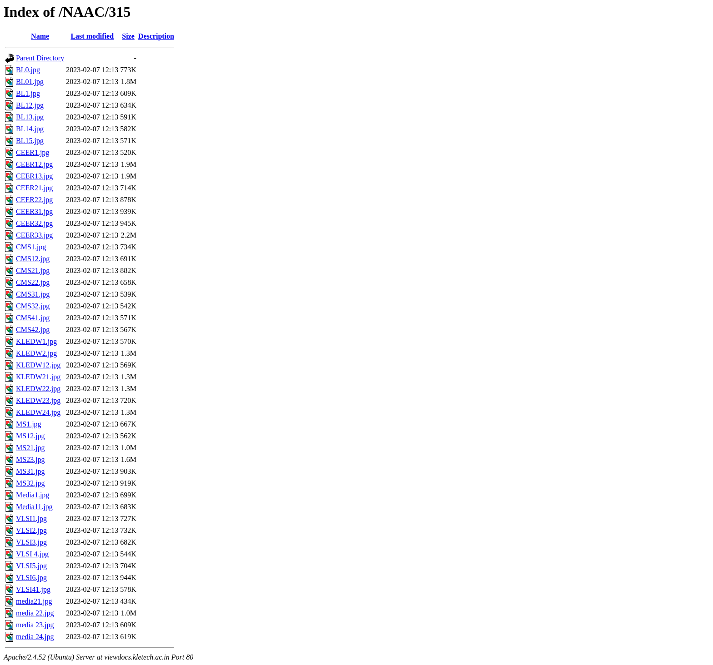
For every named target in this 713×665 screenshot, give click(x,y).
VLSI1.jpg (31, 518)
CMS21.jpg (33, 270)
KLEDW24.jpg (38, 412)
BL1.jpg (28, 93)
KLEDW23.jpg (38, 400)
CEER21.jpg (34, 188)
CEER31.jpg (34, 211)
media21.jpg (34, 601)
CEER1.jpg (32, 152)
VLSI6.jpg (31, 577)
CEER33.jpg (34, 235)
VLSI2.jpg (31, 530)
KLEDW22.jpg (38, 388)
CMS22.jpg (33, 282)
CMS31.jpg (33, 294)
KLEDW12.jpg (38, 365)
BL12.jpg (30, 105)
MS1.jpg (28, 424)
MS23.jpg (30, 459)
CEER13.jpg (34, 176)
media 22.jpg (35, 613)
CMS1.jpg (31, 247)
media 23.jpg (35, 625)
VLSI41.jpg (33, 589)
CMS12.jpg (33, 259)
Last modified (92, 36)
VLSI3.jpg (31, 542)
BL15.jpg (30, 140)
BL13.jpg (30, 117)
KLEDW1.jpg (36, 341)
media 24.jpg (35, 636)
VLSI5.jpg (31, 566)
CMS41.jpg (33, 318)
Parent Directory (40, 58)
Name (40, 36)
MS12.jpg (30, 436)
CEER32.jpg (34, 223)
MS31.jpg (30, 471)
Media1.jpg (32, 495)
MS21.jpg (30, 448)
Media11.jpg (34, 507)
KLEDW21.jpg (38, 377)
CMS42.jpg (33, 329)
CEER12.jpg (34, 164)
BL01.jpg (30, 81)
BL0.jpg (28, 70)
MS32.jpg (30, 483)
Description (156, 36)
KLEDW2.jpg (36, 353)
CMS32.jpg (33, 306)
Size (128, 36)
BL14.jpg (30, 129)
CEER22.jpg (34, 199)
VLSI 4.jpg (32, 554)
